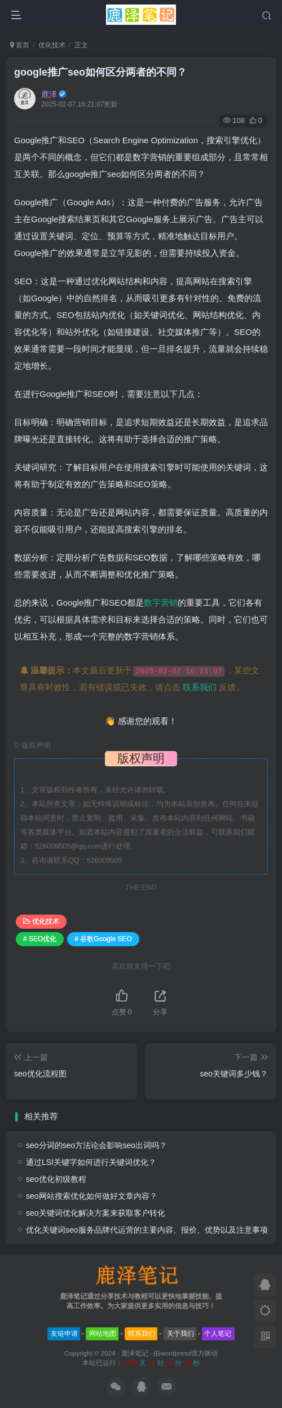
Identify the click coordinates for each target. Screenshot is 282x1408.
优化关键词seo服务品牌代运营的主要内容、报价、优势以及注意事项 (147, 1229)
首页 (19, 45)
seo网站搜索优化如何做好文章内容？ (91, 1195)
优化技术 (51, 45)
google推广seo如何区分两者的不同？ (100, 72)
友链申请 (64, 1334)
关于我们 (180, 1334)
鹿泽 (49, 94)
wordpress (175, 1353)
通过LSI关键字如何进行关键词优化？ (91, 1162)
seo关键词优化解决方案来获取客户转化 (95, 1212)
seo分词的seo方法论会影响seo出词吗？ (96, 1145)
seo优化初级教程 (56, 1179)
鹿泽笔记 (134, 1353)
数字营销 (161, 602)
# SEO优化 (39, 939)
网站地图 (102, 1334)
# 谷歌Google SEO (102, 939)
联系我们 (200, 687)
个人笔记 (217, 1334)
